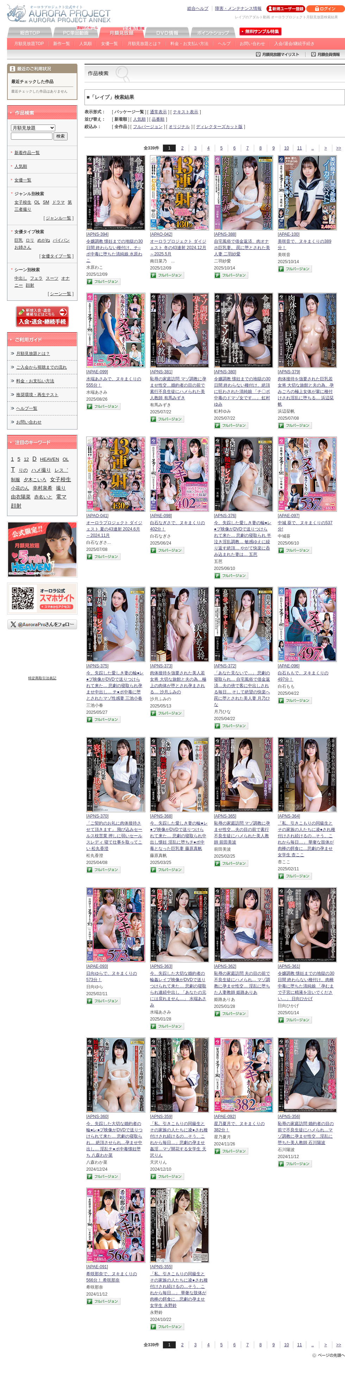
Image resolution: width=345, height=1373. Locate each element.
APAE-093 (97, 966)
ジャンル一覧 (58, 218)
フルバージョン (148, 126)
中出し (20, 278)
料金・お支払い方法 (189, 43)
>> (338, 148)
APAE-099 (97, 371)
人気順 (85, 43)
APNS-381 (161, 371)
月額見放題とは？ (144, 43)
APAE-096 (288, 665)
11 (299, 148)
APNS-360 (97, 1116)
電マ (61, 497)
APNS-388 (225, 234)
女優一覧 (109, 43)
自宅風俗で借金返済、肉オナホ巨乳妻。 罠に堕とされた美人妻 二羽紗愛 (242, 247)
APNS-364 (289, 816)
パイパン (61, 240)
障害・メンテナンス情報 (238, 8)
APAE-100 (288, 234)
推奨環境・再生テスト (37, 394)
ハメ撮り (41, 470)
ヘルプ (224, 43)
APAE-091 (97, 1266)
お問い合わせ (252, 43)
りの (23, 470)
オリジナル (179, 126)
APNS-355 (161, 1266)
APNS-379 (289, 371)
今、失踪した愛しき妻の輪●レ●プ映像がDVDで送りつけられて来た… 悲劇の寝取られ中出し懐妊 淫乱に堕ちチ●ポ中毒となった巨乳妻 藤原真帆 (178, 836)
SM (46, 202)
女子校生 (22, 202)
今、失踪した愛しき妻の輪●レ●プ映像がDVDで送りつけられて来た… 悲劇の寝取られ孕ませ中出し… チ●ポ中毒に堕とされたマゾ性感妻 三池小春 (115, 685)
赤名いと (43, 497)
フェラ (36, 278)
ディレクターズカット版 (219, 126)
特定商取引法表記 (42, 678)
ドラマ (58, 202)
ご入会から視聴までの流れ (41, 367)
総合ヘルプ (197, 8)
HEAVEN (49, 459)
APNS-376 (225, 515)
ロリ (30, 240)
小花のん (20, 488)
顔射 (30, 285)
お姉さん (22, 247)
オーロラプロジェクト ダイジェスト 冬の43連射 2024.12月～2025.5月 (178, 247)
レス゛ (61, 470)
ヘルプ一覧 (26, 408)
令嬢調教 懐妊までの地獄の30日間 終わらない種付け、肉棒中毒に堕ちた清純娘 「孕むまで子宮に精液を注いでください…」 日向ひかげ (306, 986)
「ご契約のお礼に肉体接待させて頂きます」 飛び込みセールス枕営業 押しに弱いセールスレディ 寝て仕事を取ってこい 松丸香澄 (114, 836)
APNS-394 (97, 234)
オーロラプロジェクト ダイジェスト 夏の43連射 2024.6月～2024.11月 (114, 529)
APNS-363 (161, 966)
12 (26, 459)
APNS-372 (225, 665)
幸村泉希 (42, 488)
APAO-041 (97, 515)
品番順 (158, 119)
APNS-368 (161, 816)
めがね (43, 240)
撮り (61, 488)
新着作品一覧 (27, 152)
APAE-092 (224, 1116)
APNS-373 (161, 665)
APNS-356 (289, 1116)
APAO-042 (161, 234)
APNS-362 (225, 966)
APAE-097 (288, 515)
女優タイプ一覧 (56, 256)
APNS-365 (225, 816)
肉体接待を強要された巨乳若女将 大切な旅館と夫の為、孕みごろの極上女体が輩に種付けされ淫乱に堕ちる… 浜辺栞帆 (306, 391)
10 (286, 148)
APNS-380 (225, 371)
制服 (15, 479)
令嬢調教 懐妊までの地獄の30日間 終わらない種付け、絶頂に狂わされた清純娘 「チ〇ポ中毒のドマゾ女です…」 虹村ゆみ (242, 391)
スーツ (52, 278)
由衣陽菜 (21, 497)
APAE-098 (161, 515)
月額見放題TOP (29, 43)
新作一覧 (61, 43)
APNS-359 (161, 1116)
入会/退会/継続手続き (294, 43)
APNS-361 (289, 966)
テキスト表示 (185, 111)
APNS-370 (97, 816)
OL (37, 202)
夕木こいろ (35, 479)
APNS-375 (97, 665)
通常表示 (158, 111)
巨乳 (18, 240)
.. (313, 148)
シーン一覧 (60, 293)
